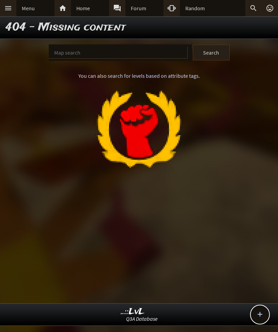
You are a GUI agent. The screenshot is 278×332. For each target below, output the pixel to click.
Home (83, 8)
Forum (138, 8)
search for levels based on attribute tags (153, 75)
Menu (28, 8)
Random (195, 8)
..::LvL (132, 312)
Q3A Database (142, 318)
